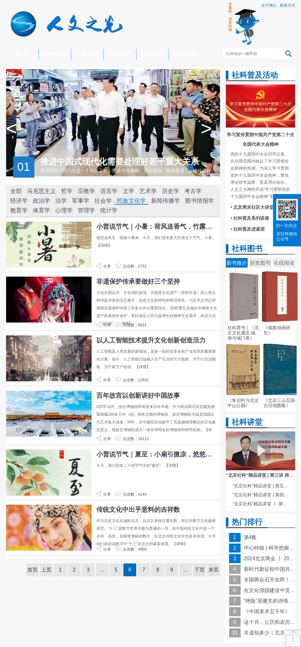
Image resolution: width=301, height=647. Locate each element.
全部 (16, 191)
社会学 (103, 201)
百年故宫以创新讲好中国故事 (138, 395)
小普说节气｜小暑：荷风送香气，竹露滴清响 (157, 226)
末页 (213, 569)
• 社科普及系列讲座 (250, 218)
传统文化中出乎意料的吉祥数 (138, 509)
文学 (128, 191)
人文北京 (87, 53)
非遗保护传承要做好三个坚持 (138, 281)
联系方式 (287, 5)
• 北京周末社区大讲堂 (252, 207)
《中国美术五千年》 (267, 611)
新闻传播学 (165, 201)
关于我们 (269, 5)
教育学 (19, 210)
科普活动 (184, 53)
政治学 (41, 201)
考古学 (193, 191)
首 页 (22, 53)
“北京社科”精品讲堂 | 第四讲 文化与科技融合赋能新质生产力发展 (262, 494)
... (102, 569)
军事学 (80, 201)
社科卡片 (119, 53)
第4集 (250, 537)
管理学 (86, 210)
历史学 (170, 191)
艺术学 (148, 191)
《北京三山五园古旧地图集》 (279, 403)
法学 (61, 201)
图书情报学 (199, 201)
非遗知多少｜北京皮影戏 (272, 632)
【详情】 (104, 245)
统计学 (109, 210)
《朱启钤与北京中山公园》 (243, 403)
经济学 (19, 201)
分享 (103, 266)
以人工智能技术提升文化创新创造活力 (151, 340)
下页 (199, 569)
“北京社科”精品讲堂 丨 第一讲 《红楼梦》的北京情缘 (262, 503)
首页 (32, 569)
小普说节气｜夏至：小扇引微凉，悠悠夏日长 (157, 454)
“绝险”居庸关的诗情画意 (271, 601)
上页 (46, 569)
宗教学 (86, 191)
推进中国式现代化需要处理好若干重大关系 (119, 161)
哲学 (67, 191)
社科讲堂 (152, 53)
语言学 (109, 191)
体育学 (41, 210)
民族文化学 (131, 201)
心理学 (64, 210)
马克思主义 (41, 191)
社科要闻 (54, 53)
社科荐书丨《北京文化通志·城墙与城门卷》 (243, 333)
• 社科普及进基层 (248, 229)
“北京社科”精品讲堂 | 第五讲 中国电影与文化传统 (262, 485)
